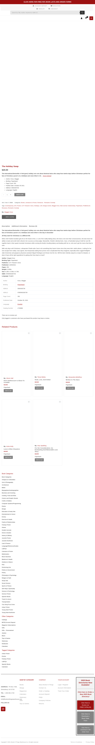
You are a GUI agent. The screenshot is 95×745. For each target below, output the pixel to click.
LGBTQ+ (4, 548)
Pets (3, 564)
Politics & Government (8, 570)
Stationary (5, 641)
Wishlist (42, 9)
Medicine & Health (7, 559)
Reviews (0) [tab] (33, 226)
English (20, 304)
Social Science (6, 583)
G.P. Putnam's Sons (28, 205)
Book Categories (6, 477)
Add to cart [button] (8, 390)
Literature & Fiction (7, 551)
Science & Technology (8, 591)
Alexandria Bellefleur (75, 377)
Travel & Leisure (6, 599)
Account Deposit (41, 6)
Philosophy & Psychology (9, 575)
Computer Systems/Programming (11, 503)
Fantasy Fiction (6, 524)
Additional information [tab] (19, 226)
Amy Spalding (41, 445)
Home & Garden (6, 532)
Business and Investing (8, 493)
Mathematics (5, 554)
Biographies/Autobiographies (10, 490)
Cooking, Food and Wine (9, 495)
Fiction (19, 205)
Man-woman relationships (67, 205)
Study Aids (5, 580)
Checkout (54, 9)
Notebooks (5, 643)
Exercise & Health (7, 519)
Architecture (5, 485)
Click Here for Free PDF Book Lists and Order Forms (47, 2)
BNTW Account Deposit (8, 622)
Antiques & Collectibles (8, 479)
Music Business (6, 556)
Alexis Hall (9, 378)
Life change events (45, 205)
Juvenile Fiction (6, 538)
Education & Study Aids (8, 511)
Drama (4, 506)
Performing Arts (6, 567)
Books (23, 202)
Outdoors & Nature (7, 562)
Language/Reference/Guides (10, 546)
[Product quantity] (7, 194)
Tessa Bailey (41, 377)
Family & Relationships (8, 522)
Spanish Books (6, 596)
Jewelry (4, 633)
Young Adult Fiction (7, 609)
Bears (3, 635)
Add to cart (19, 194)
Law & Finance (6, 543)
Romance (4, 208)
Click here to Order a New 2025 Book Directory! (86, 694)
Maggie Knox (56, 205)
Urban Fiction (6, 607)
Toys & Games (6, 638)
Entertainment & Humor (8, 514)
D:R (15, 205)
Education (56, 6)
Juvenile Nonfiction (7, 540)
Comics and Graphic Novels (10, 498)
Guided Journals (6, 530)
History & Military (7, 535)
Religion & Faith (6, 578)
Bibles (3, 487)
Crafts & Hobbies (7, 501)
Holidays (36, 205)
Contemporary (9, 205)
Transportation (6, 602)
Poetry (4, 572)
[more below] (47, 176)
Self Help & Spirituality (8, 588)
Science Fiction (6, 594)
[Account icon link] (81, 18)
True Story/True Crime (8, 604)
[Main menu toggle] (91, 18)
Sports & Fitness (6, 586)
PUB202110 (86, 205)
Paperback (79, 205)
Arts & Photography (7, 482)
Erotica (4, 516)
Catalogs (4, 619)
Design (4, 509)
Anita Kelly (9, 446)
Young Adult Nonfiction (8, 612)
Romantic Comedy (13, 208)
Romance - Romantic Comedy (46, 202)
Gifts (3, 627)
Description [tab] (6, 226)
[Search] (82, 12)
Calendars (5, 646)
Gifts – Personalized (8, 630)
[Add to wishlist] (9, 217)
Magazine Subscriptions (9, 625)
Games (4, 527)
